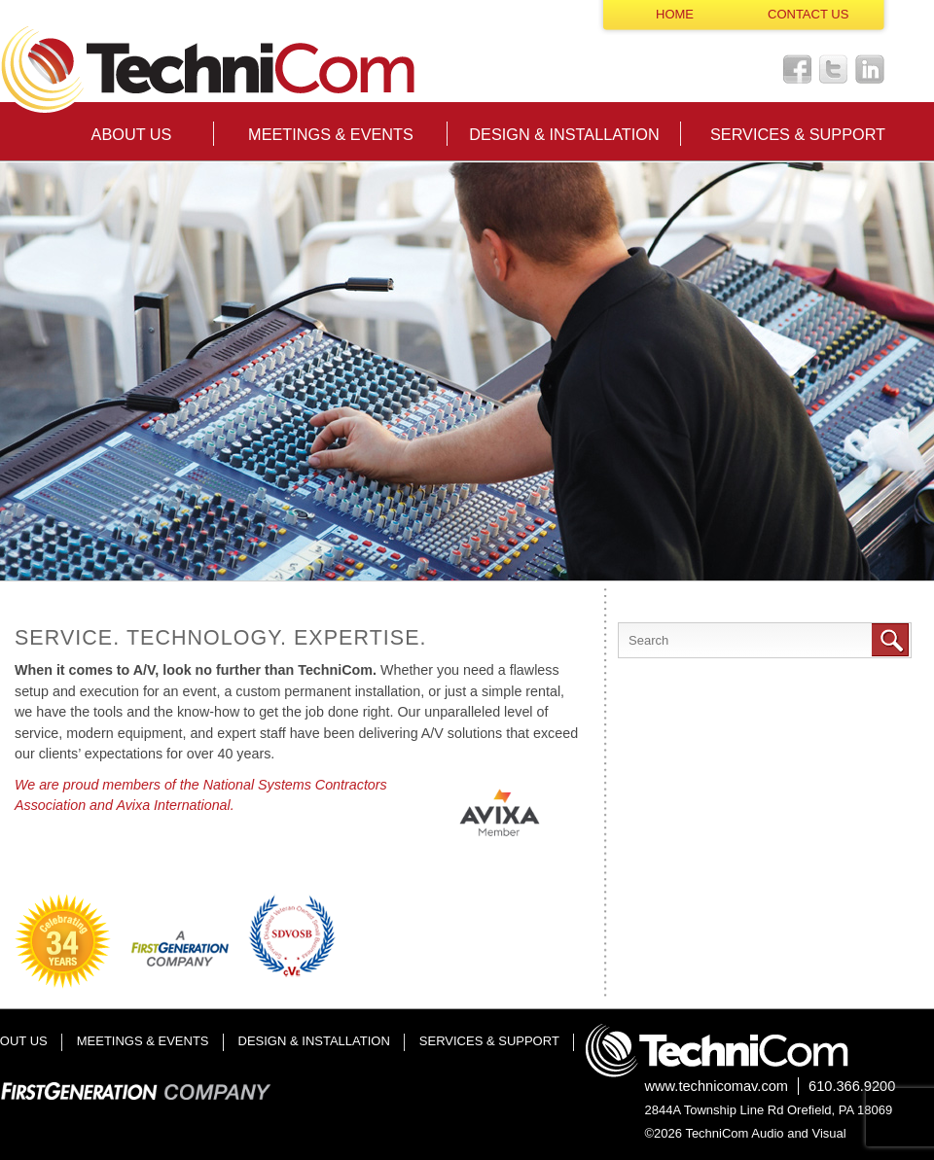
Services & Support (797, 134)
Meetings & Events (330, 134)
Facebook (797, 69)
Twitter (833, 69)
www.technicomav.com (717, 1086)
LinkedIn (869, 69)
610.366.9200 (851, 1086)
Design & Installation (564, 134)
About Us (131, 134)
